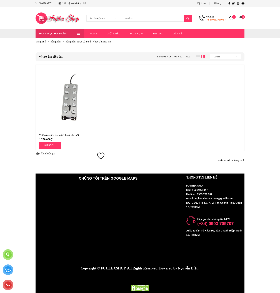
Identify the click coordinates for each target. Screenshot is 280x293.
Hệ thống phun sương (118, 278)
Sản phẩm (56, 41)
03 (164, 56)
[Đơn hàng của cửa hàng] (225, 56)
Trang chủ (41, 41)
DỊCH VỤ (135, 33)
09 (175, 56)
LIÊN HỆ (177, 33)
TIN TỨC (157, 33)
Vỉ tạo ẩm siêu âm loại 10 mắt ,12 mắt (59, 135)
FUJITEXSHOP (113, 268)
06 (170, 56)
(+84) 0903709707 (216, 19)
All (188, 56)
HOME (93, 33)
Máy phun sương (86, 278)
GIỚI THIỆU (113, 33)
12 (181, 56)
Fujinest (172, 278)
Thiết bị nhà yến (149, 278)
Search (188, 18)
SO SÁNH (49, 145)
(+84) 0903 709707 (215, 223)
